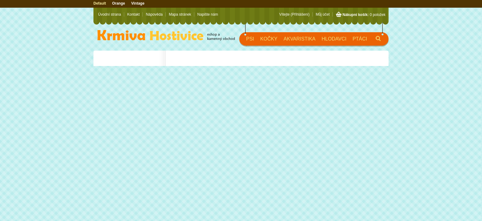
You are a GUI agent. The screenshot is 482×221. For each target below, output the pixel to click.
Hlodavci (334, 38)
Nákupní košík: (355, 15)
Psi (250, 38)
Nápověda (154, 14)
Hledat (373, 41)
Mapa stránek (180, 14)
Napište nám (207, 14)
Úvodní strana (109, 14)
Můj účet (323, 14)
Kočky (269, 38)
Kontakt (133, 14)
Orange (118, 3)
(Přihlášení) (300, 14)
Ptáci (360, 38)
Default (99, 3)
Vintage (137, 3)
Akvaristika (300, 38)
